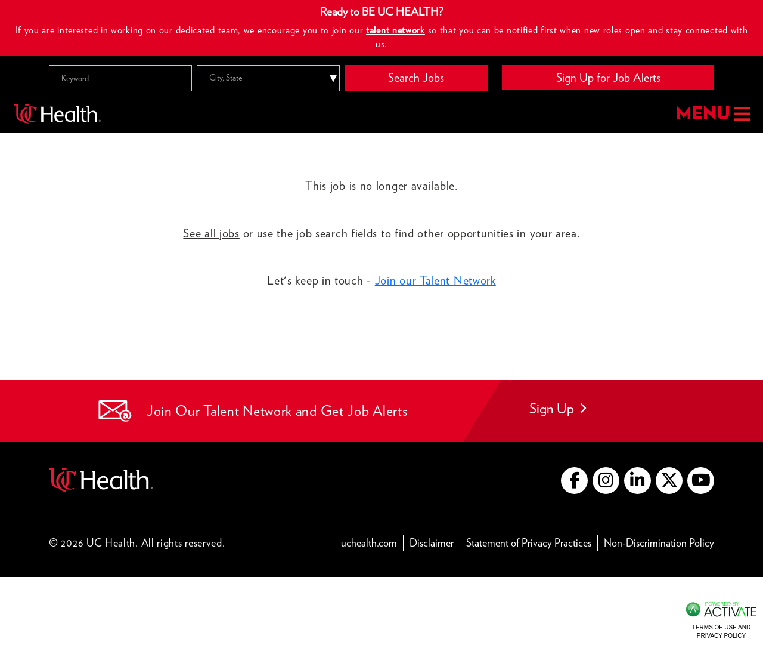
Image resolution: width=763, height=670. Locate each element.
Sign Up (557, 408)
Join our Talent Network (435, 280)
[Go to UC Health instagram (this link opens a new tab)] (606, 480)
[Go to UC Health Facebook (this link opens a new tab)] (574, 480)
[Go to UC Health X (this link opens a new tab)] (669, 480)
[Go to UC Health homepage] (57, 113)
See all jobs (211, 233)
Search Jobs (416, 77)
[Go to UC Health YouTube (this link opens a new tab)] (700, 480)
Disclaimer (435, 542)
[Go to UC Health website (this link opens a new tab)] (101, 479)
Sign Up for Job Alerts (608, 77)
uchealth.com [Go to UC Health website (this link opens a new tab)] (369, 542)
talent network (395, 30)
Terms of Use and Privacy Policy (721, 631)
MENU (712, 114)
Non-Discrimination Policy (659, 542)
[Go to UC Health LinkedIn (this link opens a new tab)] (637, 480)
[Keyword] (120, 78)
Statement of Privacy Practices (532, 542)
